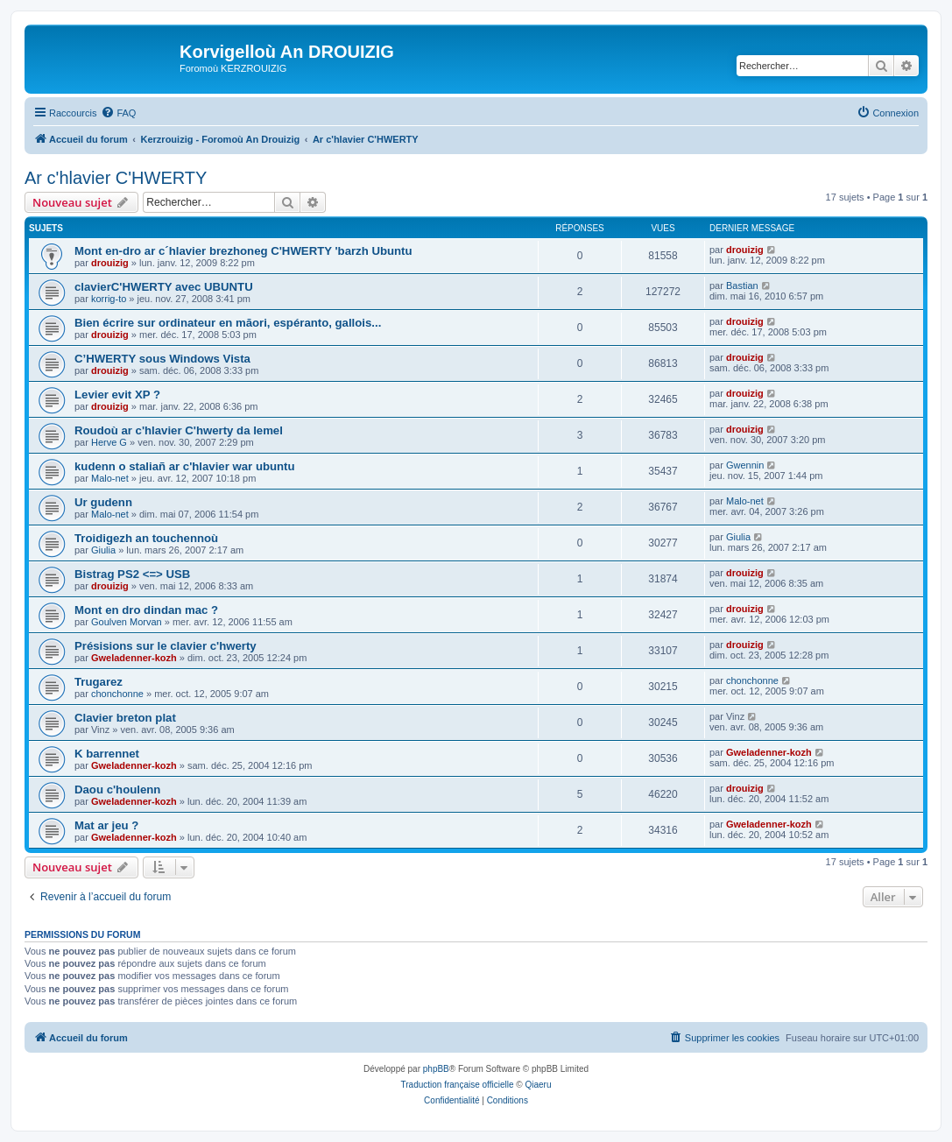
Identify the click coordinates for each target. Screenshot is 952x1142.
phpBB (436, 1069)
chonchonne (117, 693)
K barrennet (106, 753)
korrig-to (108, 298)
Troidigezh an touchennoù (146, 538)
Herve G (109, 442)
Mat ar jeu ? (106, 825)
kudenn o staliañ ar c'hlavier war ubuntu (184, 466)
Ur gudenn (103, 502)
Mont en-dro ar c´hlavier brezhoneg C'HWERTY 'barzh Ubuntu (243, 250)
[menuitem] (118, 112)
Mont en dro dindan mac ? (146, 610)
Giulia (103, 550)
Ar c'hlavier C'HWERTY (116, 177)
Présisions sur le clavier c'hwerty (165, 645)
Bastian (742, 285)
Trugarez (98, 681)
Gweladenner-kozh (134, 657)
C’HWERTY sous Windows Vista (162, 358)
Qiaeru (538, 1084)
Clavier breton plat (125, 717)
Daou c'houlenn (117, 789)
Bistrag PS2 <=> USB (132, 574)
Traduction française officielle (457, 1084)
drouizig (110, 262)
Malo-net (110, 478)
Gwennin (745, 465)
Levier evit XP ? (117, 394)
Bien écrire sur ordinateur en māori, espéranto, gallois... (227, 322)
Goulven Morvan (126, 622)
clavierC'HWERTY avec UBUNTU (163, 286)
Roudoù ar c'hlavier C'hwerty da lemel (178, 430)
